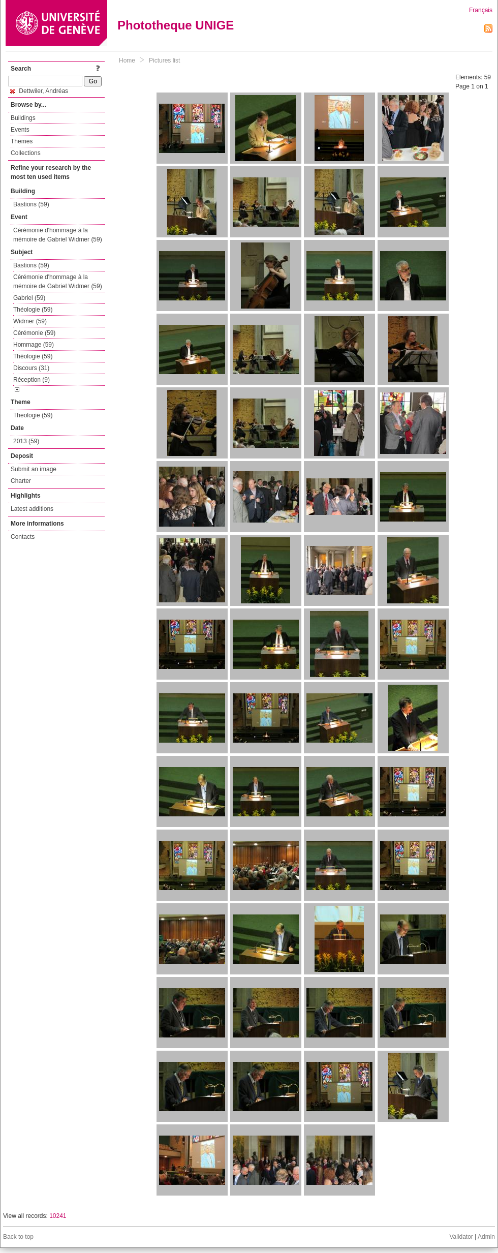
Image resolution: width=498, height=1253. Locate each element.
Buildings (23, 117)
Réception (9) (31, 379)
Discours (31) (31, 368)
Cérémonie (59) (34, 333)
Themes (22, 141)
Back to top (18, 1236)
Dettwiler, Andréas (39, 91)
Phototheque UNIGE (175, 25)
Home (127, 60)
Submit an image (33, 469)
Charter (21, 480)
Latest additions (32, 508)
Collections (26, 153)
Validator (461, 1236)
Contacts (23, 536)
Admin (486, 1236)
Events (20, 129)
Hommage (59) (33, 344)
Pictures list (164, 60)
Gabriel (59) (29, 297)
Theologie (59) (32, 415)
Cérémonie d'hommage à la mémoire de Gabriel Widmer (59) (57, 235)
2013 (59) (26, 441)
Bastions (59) (31, 204)
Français (480, 10)
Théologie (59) (32, 309)
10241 (57, 1215)
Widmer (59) (30, 321)
